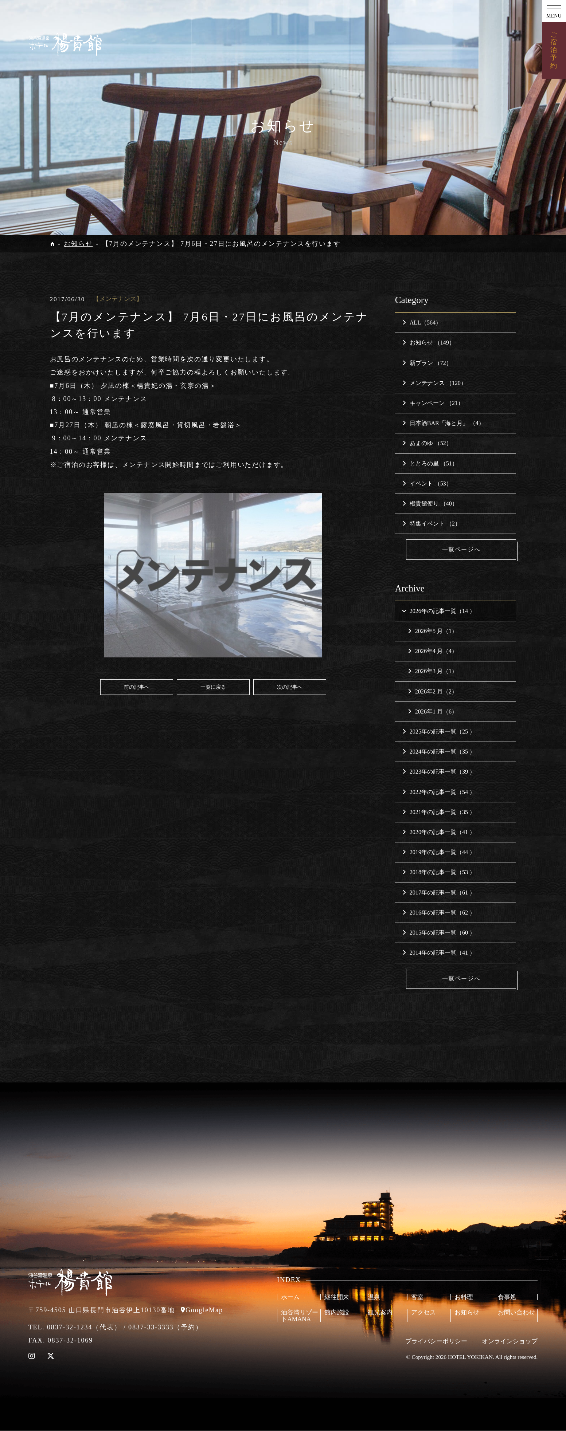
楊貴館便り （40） (430, 503)
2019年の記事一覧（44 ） (438, 852)
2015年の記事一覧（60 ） (438, 933)
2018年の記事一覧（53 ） (438, 872)
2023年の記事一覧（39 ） (438, 772)
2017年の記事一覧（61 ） (438, 892)
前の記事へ (136, 687)
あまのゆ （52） (427, 443)
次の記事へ (289, 687)
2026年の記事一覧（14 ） (438, 611)
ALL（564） (422, 322)
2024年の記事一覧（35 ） (438, 752)
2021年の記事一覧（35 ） (438, 812)
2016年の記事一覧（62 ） (438, 912)
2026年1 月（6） (432, 711)
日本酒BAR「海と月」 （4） (443, 423)
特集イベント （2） (431, 523)
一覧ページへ (461, 549)
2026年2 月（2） (432, 691)
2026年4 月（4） (432, 651)
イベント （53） (427, 483)
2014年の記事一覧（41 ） (438, 953)
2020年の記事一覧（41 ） (438, 832)
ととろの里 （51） (430, 463)
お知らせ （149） (428, 342)
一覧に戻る (213, 687)
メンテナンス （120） (434, 383)
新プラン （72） (427, 363)
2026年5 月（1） (432, 631)
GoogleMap (204, 1310)
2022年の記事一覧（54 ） (438, 792)
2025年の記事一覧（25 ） (438, 732)
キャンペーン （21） (433, 403)
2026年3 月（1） (432, 671)
